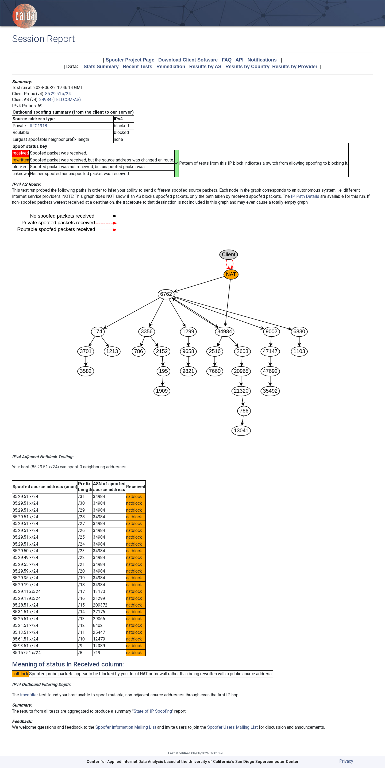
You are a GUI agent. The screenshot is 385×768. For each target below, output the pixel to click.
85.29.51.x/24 (58, 93)
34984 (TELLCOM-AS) (60, 99)
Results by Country (247, 66)
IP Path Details (305, 196)
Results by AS (205, 66)
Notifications (262, 60)
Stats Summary (101, 66)
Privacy (346, 761)
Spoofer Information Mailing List (125, 727)
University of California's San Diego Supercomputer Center (243, 761)
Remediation (170, 66)
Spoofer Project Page (130, 60)
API (240, 60)
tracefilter (29, 694)
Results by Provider (294, 66)
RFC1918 (38, 125)
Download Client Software (188, 60)
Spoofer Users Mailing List (232, 727)
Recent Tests (137, 66)
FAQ (227, 60)
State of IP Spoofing (153, 711)
